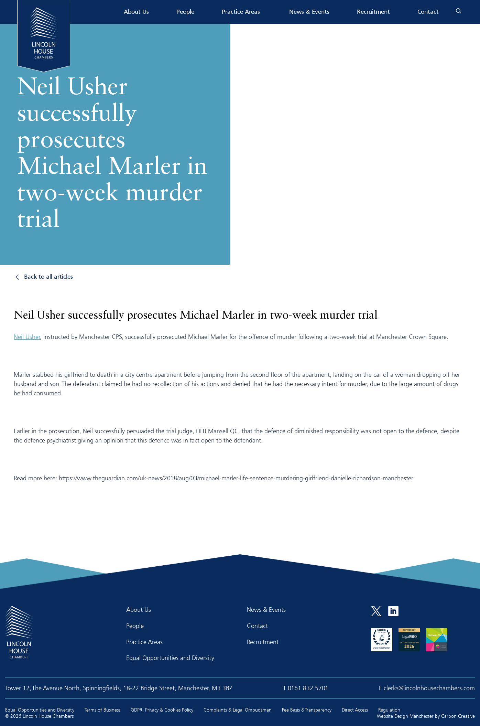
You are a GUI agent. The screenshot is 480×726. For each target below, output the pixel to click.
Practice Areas (241, 12)
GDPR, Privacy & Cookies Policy (162, 710)
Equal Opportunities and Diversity (170, 657)
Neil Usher (27, 336)
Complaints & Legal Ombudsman (238, 710)
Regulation (389, 710)
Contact (428, 12)
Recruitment (373, 12)
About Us (136, 12)
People (185, 12)
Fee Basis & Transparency (306, 710)
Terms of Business (102, 710)
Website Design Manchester (405, 716)
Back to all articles (48, 277)
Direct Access (355, 710)
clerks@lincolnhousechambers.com (429, 688)
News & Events (309, 12)
